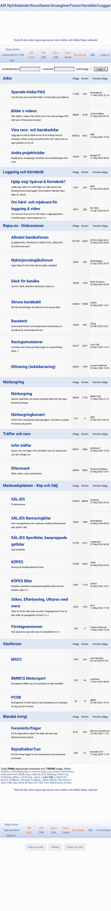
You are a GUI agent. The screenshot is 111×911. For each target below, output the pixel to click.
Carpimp (35, 774)
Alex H (27, 771)
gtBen (16, 777)
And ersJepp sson (42, 771)
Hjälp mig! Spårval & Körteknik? (38, 182)
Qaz (15, 782)
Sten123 (32, 782)
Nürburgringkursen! (28, 414)
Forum (75, 5)
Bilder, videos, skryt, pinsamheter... (27, 473)
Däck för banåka (25, 281)
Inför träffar (21, 445)
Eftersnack (20, 468)
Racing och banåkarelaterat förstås (27, 567)
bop (28, 774)
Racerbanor (40, 5)
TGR (40, 782)
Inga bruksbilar (18, 549)
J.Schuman (26, 777)
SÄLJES (18, 499)
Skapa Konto (13, 49)
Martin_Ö (5, 780)
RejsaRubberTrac (26, 749)
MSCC (16, 659)
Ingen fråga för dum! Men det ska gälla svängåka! (34, 265)
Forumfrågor (104, 830)
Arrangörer (60, 5)
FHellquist (6, 777)
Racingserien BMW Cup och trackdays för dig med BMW (37, 683)
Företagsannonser (27, 626)
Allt (43, 55)
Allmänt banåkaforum (30, 237)
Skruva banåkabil (26, 302)
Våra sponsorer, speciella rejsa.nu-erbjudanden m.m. (35, 632)
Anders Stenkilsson (63, 771)
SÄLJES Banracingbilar (31, 518)
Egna (56, 55)
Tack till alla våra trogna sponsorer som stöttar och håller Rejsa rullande (55, 40)
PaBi (9, 782)
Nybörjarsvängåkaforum (32, 260)
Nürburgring (21, 394)
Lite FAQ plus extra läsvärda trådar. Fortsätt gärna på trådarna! (40, 97)
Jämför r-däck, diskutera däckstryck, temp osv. (32, 286)
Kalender (22, 5)
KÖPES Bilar (21, 581)
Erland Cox (62, 774)
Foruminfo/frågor (26, 728)
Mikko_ (38, 780)
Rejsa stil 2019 (75, 847)
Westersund (56, 782)
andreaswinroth (9, 774)
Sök (92, 55)
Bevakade (80, 55)
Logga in (104, 54)
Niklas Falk (56, 780)
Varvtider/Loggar (96, 5)
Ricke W (22, 782)
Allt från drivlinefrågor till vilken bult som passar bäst (35, 307)
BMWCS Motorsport (28, 678)
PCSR (16, 697)
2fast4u (5, 771)
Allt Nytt (7, 5)
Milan (46, 780)
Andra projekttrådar (28, 153)
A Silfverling (16, 771)
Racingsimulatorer (27, 342)
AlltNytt (31, 55)
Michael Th (27, 780)
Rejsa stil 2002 (35, 847)
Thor (46, 782)
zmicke (67, 782)
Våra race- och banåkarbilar (35, 130)
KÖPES (17, 562)
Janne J (38, 777)
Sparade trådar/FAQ (28, 92)
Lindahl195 (60, 777)
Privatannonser (18, 504)
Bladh (22, 774)
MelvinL (16, 780)
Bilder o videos (24, 111)
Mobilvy (55, 847)
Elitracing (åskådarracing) (33, 367)
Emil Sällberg (49, 774)
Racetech (19, 321)
